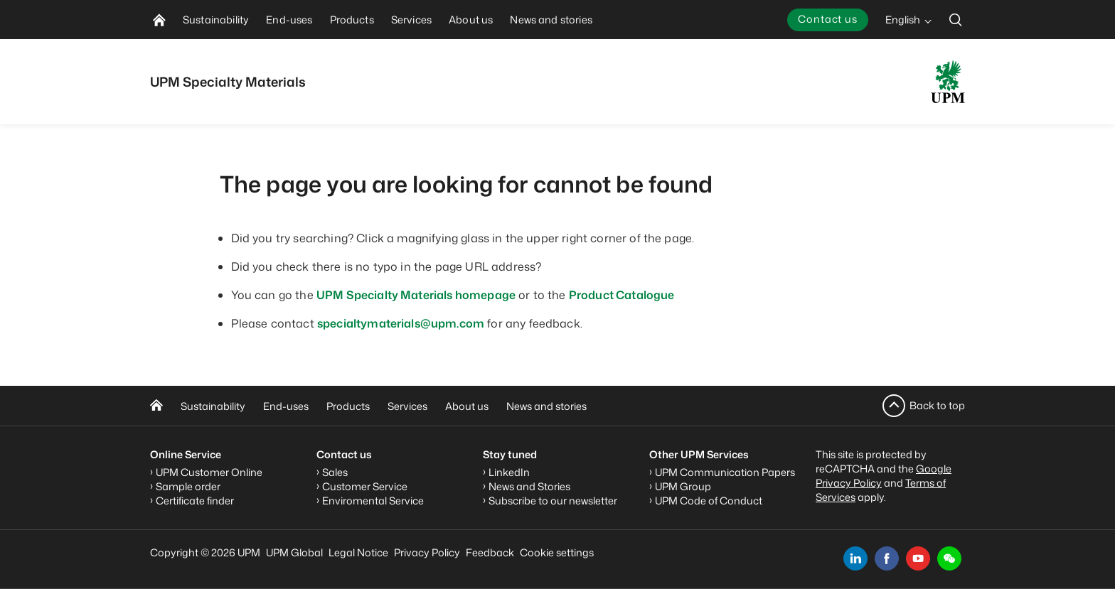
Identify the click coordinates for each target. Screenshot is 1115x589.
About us (467, 406)
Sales (335, 472)
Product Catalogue (622, 295)
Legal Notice (358, 552)
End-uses (286, 406)
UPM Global (294, 552)
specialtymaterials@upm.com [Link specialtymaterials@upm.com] (400, 323)
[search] (955, 19)
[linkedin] (855, 558)
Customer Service (364, 486)
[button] (949, 558)
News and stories (546, 406)
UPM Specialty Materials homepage (416, 295)
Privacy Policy (427, 552)
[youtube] (918, 558)
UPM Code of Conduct (708, 500)
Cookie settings (557, 552)
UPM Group (683, 486)
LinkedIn (509, 472)
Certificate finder (195, 500)
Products (348, 406)
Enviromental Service (373, 500)
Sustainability (213, 406)
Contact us (828, 18)
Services (407, 406)
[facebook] (887, 558)
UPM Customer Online (209, 472)
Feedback (490, 552)
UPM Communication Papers (725, 472)
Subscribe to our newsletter (553, 500)
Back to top (937, 405)
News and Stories (529, 486)
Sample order (188, 486)
